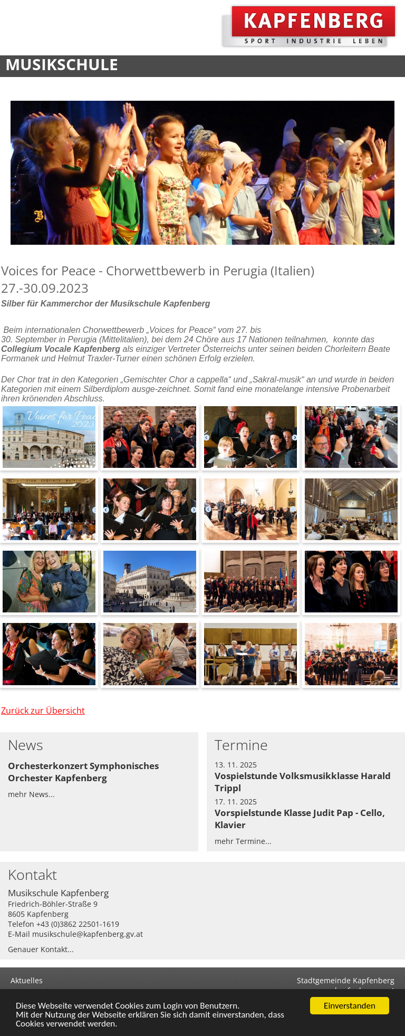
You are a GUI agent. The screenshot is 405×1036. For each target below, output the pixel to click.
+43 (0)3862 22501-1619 (77, 924)
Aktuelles (27, 980)
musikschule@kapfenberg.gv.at (87, 934)
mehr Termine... (243, 841)
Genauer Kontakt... (41, 949)
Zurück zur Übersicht (43, 710)
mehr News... (31, 794)
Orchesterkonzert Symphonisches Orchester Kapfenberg (83, 772)
